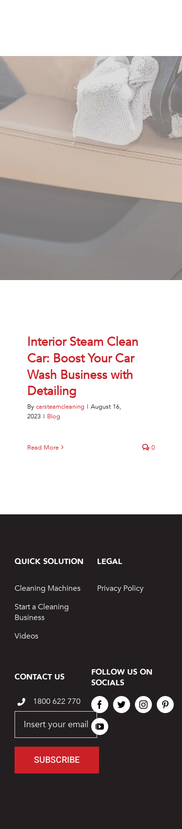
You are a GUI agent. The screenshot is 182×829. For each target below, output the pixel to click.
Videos (26, 636)
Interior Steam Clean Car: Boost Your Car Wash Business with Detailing (82, 366)
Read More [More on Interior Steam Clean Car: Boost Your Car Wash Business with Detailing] (43, 447)
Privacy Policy (120, 588)
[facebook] (99, 704)
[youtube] (99, 726)
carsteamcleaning (60, 406)
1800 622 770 (57, 701)
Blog (53, 416)
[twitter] (121, 704)
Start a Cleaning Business (42, 612)
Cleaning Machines (48, 588)
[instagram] (143, 704)
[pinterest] (165, 704)
